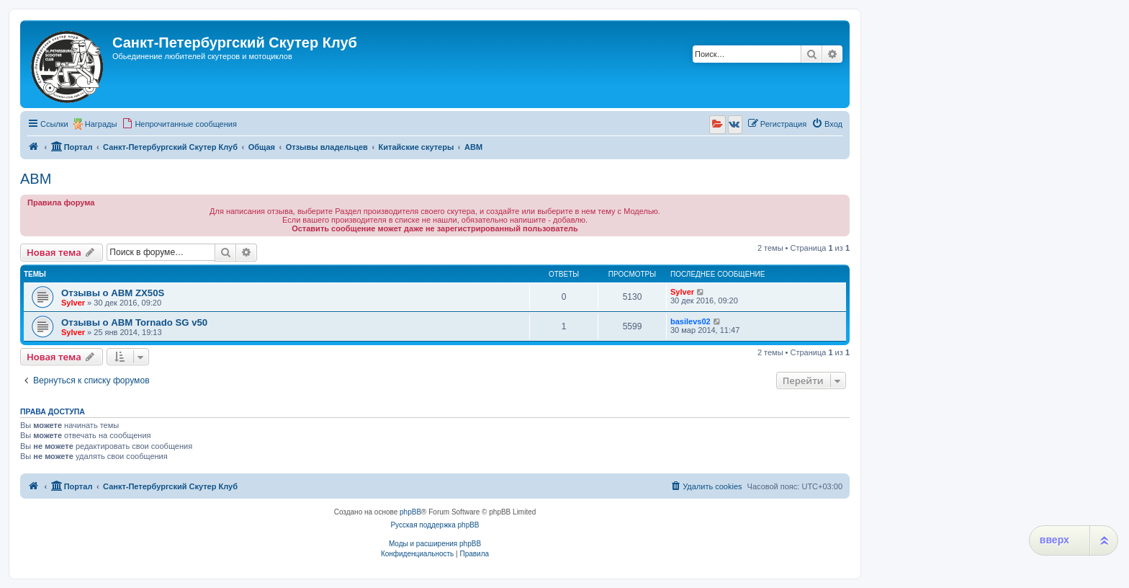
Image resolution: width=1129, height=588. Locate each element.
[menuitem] (179, 124)
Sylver (73, 302)
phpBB (410, 512)
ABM (35, 179)
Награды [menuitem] (101, 124)
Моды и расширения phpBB (435, 544)
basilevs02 (690, 321)
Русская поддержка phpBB (434, 525)
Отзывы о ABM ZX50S (112, 293)
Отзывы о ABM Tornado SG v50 (134, 322)
